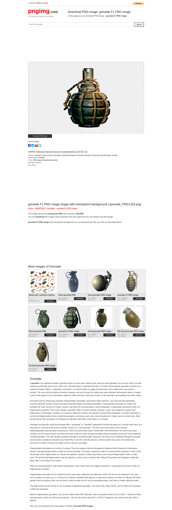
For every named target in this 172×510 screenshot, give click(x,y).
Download (50, 301)
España (45, 3)
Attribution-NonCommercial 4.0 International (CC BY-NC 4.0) (61, 152)
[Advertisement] (86, 45)
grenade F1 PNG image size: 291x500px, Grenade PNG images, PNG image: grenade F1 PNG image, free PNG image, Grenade (76, 155)
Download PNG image (40, 136)
